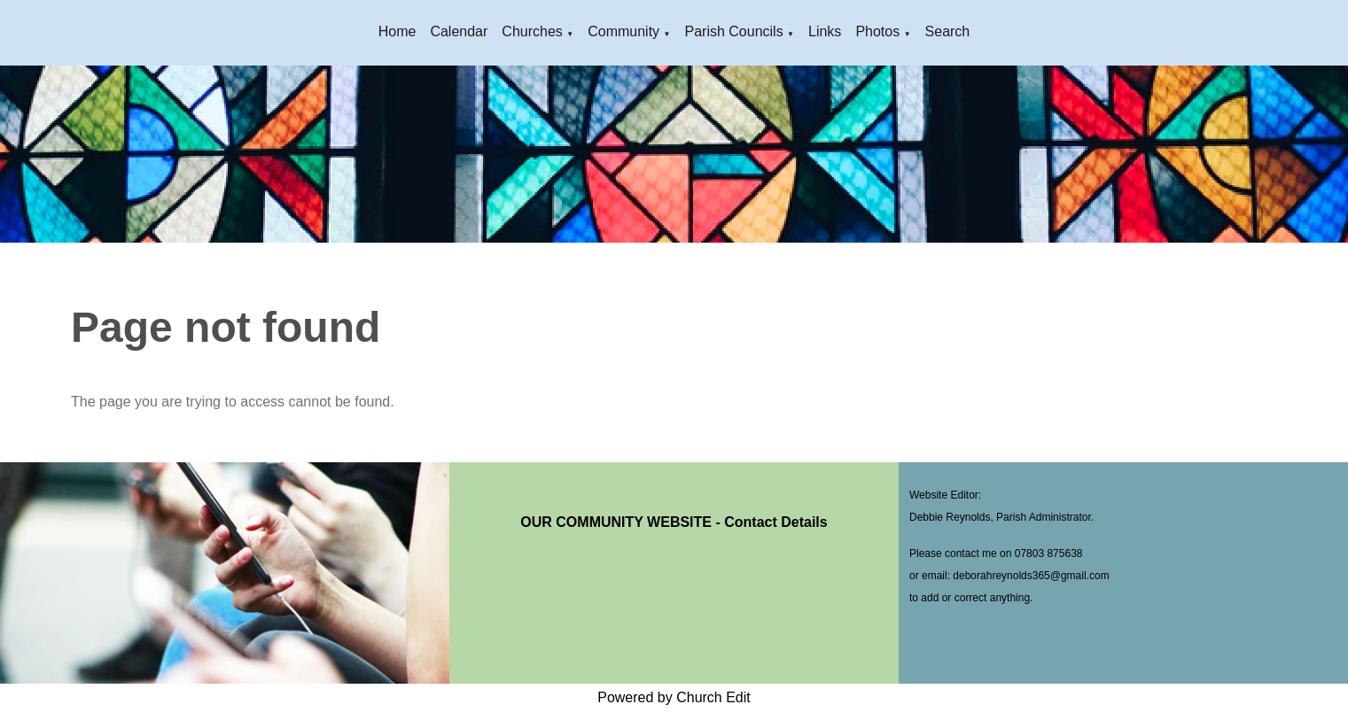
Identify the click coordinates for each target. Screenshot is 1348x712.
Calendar (458, 31)
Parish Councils (733, 31)
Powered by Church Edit (674, 697)
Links (824, 31)
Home (397, 31)
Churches (532, 31)
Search (947, 31)
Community (623, 31)
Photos (877, 31)
